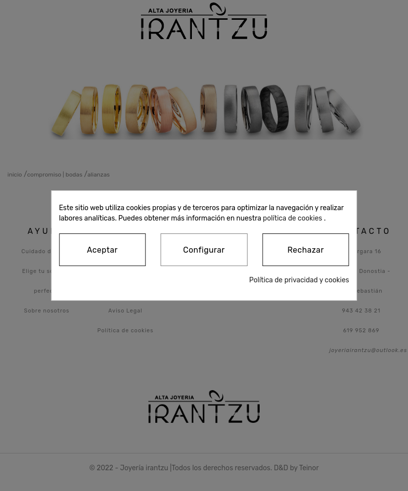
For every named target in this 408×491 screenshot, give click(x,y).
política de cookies (292, 218)
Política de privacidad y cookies (299, 280)
